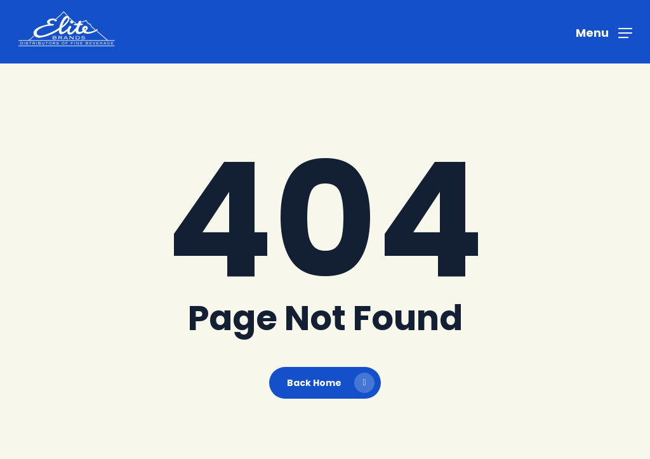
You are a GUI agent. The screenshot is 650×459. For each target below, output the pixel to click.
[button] (604, 32)
